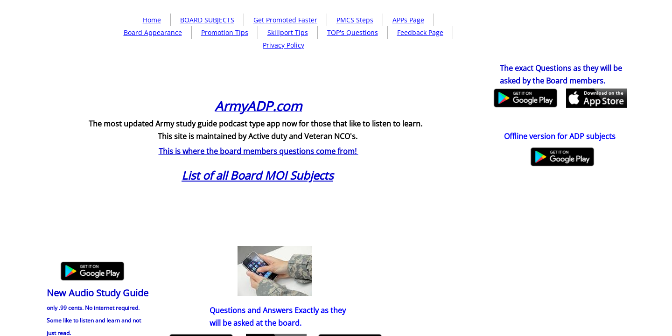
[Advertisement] (278, 119)
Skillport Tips (287, 32)
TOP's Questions (352, 32)
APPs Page (408, 19)
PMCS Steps (354, 19)
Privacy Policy (283, 45)
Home (152, 19)
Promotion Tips (224, 32)
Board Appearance (153, 32)
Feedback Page (420, 32)
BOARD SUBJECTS (207, 19)
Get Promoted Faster (285, 19)
